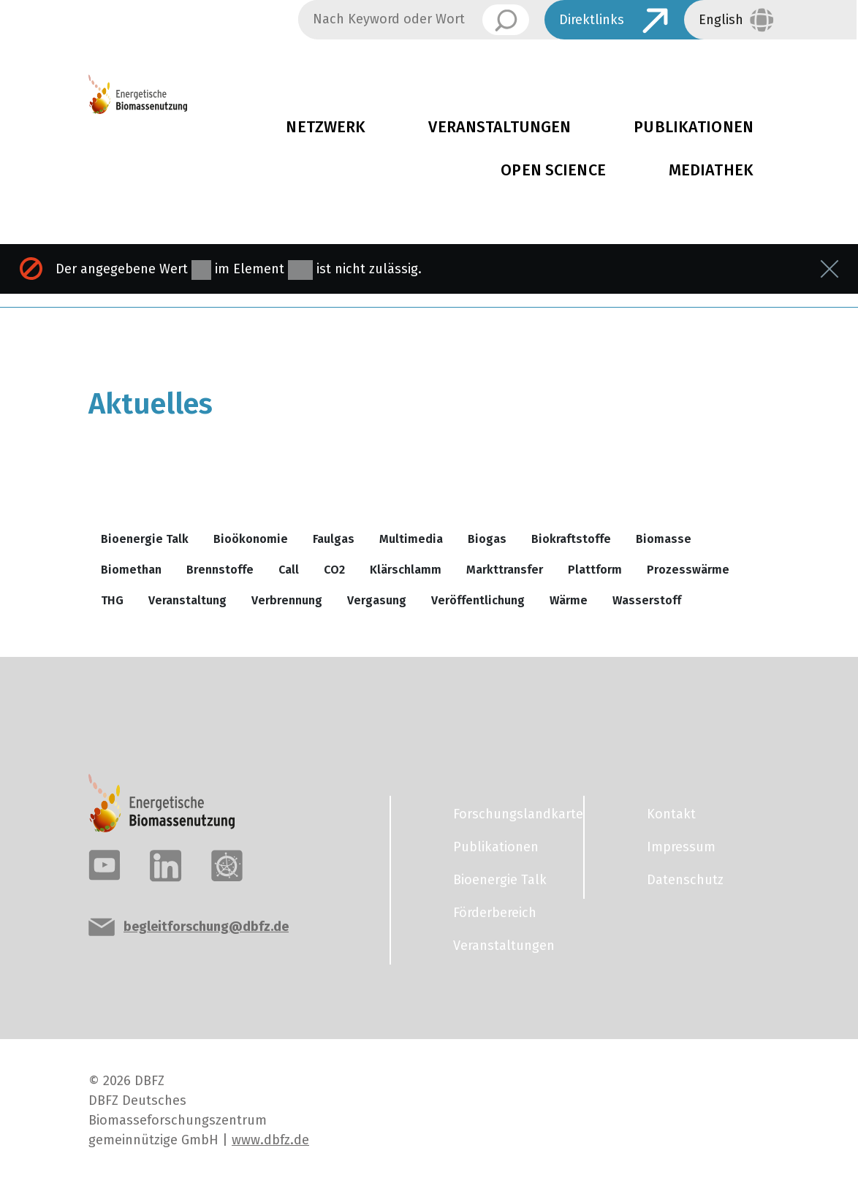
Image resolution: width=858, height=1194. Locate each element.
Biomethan (131, 570)
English (721, 20)
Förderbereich (494, 913)
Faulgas (333, 539)
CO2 (334, 570)
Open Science (553, 170)
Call (288, 570)
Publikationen (496, 847)
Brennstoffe (220, 570)
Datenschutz (685, 880)
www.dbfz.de (270, 1140)
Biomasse (663, 539)
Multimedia (411, 539)
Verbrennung (286, 600)
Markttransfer (504, 570)
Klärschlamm (405, 570)
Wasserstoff (646, 600)
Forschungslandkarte (509, 814)
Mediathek (711, 170)
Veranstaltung (187, 600)
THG (112, 600)
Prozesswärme (688, 570)
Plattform (595, 570)
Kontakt (671, 814)
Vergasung (376, 600)
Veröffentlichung (478, 600)
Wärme (569, 600)
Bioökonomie (250, 539)
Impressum (681, 847)
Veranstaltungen (499, 127)
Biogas (487, 539)
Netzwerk (325, 127)
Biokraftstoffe (571, 539)
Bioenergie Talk (145, 539)
